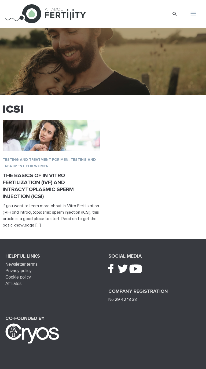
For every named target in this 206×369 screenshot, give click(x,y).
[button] (175, 14)
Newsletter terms (21, 264)
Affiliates (13, 283)
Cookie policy (18, 277)
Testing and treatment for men (35, 159)
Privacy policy (18, 270)
